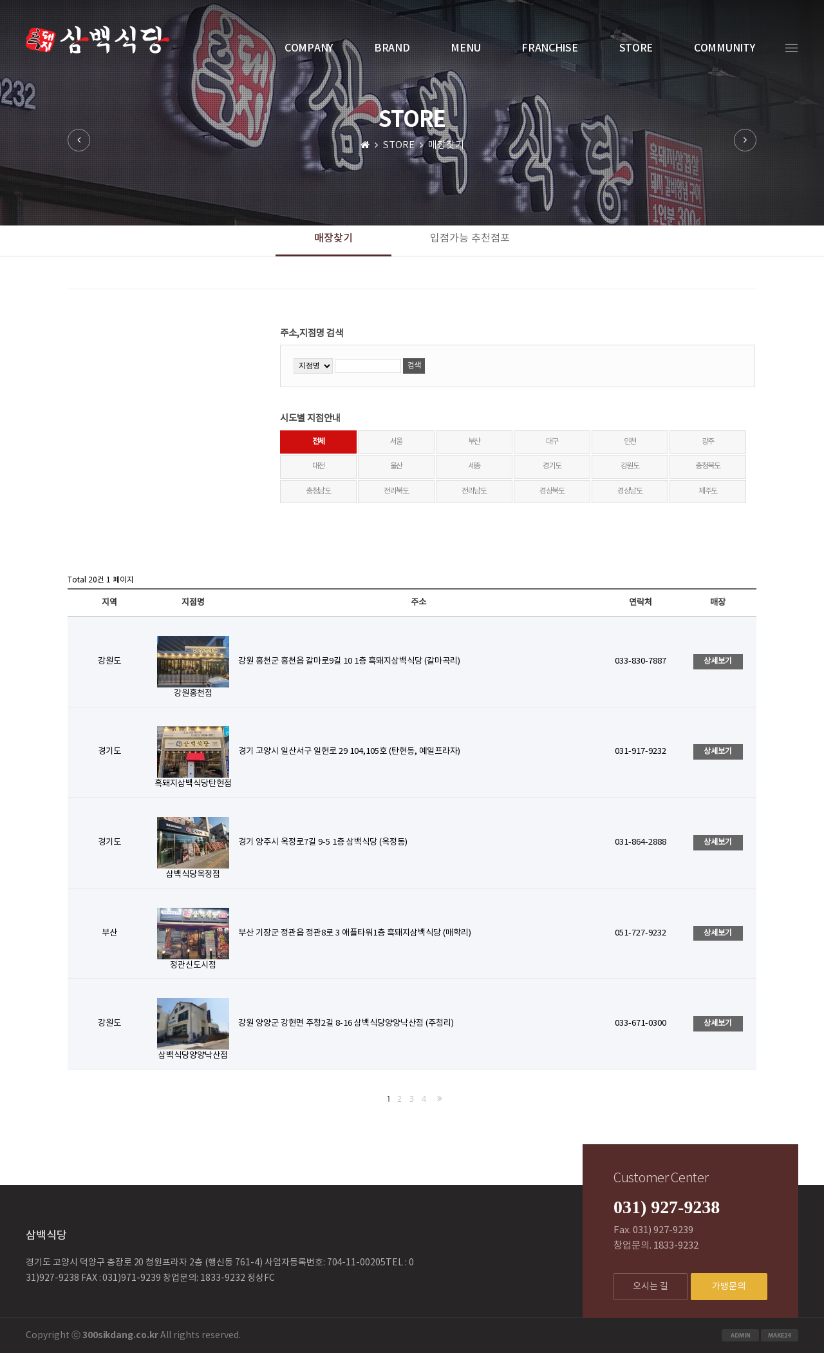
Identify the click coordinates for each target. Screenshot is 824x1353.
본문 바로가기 (0, 0)
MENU (465, 48)
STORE (636, 48)
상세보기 (718, 661)
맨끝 (436, 1099)
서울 (396, 441)
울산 (396, 466)
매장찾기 (333, 238)
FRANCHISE (549, 48)
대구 (552, 441)
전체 (318, 441)
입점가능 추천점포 (470, 238)
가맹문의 (728, 1286)
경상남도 (629, 491)
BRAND (392, 48)
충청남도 (318, 491)
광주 (708, 441)
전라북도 (396, 491)
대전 (318, 466)
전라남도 (474, 491)
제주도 (707, 491)
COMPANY (309, 48)
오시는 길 (650, 1286)
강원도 (630, 466)
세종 (474, 466)
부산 (474, 441)
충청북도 (707, 466)
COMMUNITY (724, 48)
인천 (630, 441)
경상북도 (552, 491)
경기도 (552, 466)
